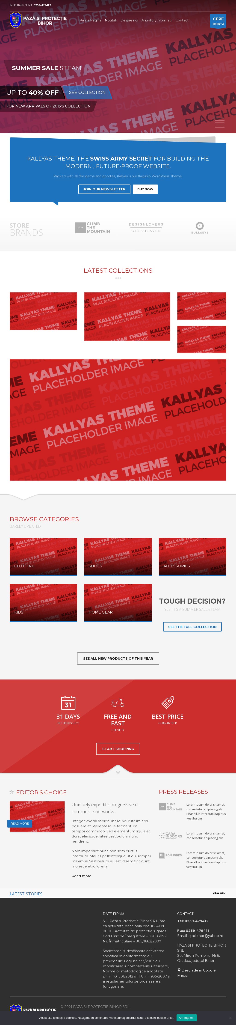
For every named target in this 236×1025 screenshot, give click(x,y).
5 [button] (220, 127)
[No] (230, 1018)
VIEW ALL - (219, 892)
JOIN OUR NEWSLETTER (104, 189)
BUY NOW (145, 189)
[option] (118, 67)
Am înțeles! (187, 1017)
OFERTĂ (218, 22)
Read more (81, 876)
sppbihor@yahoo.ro (206, 935)
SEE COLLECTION (87, 92)
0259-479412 (42, 5)
